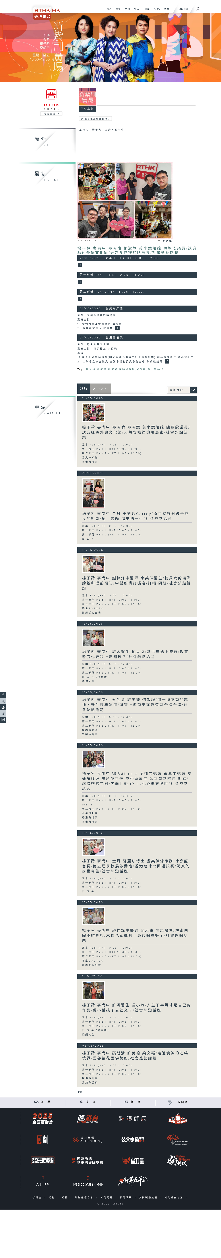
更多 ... (81, 1092)
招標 (65, 1197)
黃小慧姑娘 (156, 369)
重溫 (146, 10)
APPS (156, 10)
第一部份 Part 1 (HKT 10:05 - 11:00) (111, 449)
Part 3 (87, 804)
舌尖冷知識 (90, 457)
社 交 (91, 1101)
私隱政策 (127, 1197)
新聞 (126, 10)
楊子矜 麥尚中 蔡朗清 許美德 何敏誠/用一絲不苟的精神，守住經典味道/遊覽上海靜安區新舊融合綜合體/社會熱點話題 (135, 705)
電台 (117, 10)
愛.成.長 (88, 539)
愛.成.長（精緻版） (96, 677)
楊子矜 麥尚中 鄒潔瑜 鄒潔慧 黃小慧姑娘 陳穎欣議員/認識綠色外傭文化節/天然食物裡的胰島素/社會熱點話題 (137, 250)
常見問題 (107, 1197)
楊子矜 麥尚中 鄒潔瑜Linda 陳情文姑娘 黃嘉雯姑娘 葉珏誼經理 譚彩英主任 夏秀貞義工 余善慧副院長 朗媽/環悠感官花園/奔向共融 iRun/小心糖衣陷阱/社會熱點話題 (137, 781)
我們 (165, 10)
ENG (181, 9)
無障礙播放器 (149, 1197)
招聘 (52, 1197)
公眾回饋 (181, 1102)
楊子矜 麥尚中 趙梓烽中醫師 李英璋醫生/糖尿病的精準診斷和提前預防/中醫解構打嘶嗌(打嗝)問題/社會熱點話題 (136, 583)
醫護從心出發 (91, 612)
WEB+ (136, 10)
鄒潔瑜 (113, 369)
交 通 (46, 1101)
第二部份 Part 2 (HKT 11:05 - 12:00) (112, 453)
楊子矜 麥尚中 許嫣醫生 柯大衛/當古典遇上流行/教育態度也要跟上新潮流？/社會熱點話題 (135, 654)
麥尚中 (141, 369)
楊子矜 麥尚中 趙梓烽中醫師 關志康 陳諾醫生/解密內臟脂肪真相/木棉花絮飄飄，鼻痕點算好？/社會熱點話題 (135, 935)
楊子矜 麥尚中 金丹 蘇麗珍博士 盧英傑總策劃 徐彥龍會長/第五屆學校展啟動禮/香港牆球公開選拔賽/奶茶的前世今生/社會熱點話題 (136, 866)
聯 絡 (136, 1101)
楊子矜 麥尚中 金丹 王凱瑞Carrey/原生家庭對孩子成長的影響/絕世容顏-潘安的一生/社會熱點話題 (135, 516)
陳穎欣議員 (127, 369)
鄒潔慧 (102, 369)
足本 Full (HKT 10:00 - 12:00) (107, 796)
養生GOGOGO (93, 608)
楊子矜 (91, 369)
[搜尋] (198, 7)
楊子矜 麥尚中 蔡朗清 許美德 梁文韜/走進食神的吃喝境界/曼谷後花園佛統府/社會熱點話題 (135, 1056)
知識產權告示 (85, 1197)
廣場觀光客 (90, 730)
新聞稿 (37, 1197)
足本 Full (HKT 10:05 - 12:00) (107, 444)
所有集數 (87, 108)
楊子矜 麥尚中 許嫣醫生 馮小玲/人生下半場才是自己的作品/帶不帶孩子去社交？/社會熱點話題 (136, 1008)
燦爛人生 (88, 681)
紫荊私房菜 (90, 734)
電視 (108, 10)
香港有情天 (90, 462)
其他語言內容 (174, 1197)
